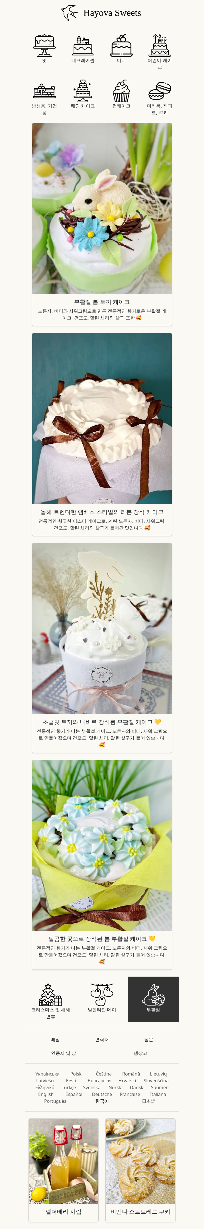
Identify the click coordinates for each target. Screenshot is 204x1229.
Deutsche (102, 1094)
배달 (55, 1039)
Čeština (104, 1074)
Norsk (115, 1087)
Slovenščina (156, 1081)
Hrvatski (127, 1081)
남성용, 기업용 (44, 98)
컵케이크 (121, 94)
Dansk (136, 1087)
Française (130, 1094)
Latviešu (45, 1081)
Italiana (158, 1094)
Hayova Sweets (99, 12)
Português (55, 1101)
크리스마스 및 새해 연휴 (50, 1001)
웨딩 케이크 (83, 94)
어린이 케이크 (160, 52)
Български (99, 1081)
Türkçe (69, 1087)
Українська (47, 1074)
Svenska (92, 1087)
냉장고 (140, 1053)
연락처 (102, 1039)
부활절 (153, 998)
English (46, 1094)
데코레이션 (83, 48)
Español (74, 1094)
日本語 (149, 1101)
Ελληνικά (44, 1087)
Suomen (160, 1087)
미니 (121, 48)
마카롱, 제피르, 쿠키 (159, 98)
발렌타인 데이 (102, 998)
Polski (76, 1074)
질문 (148, 1039)
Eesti (71, 1081)
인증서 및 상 (63, 1053)
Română (131, 1074)
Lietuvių (158, 1074)
